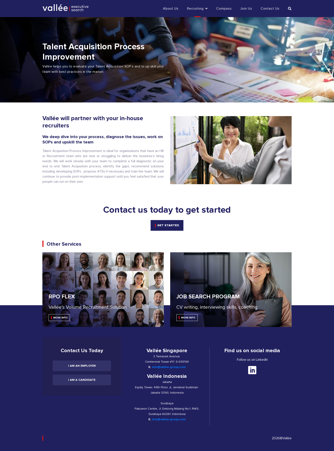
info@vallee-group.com (169, 367)
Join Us (246, 8)
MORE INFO (60, 317)
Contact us (270, 8)
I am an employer (82, 366)
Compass (224, 8)
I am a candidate (81, 380)
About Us (171, 8)
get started (168, 225)
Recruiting (197, 8)
